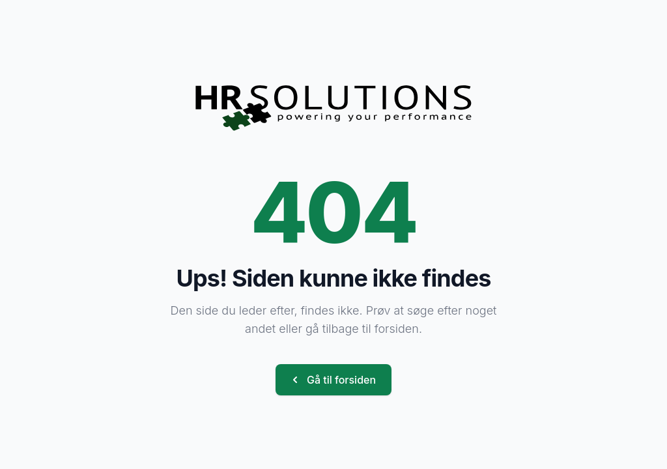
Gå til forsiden (332, 379)
